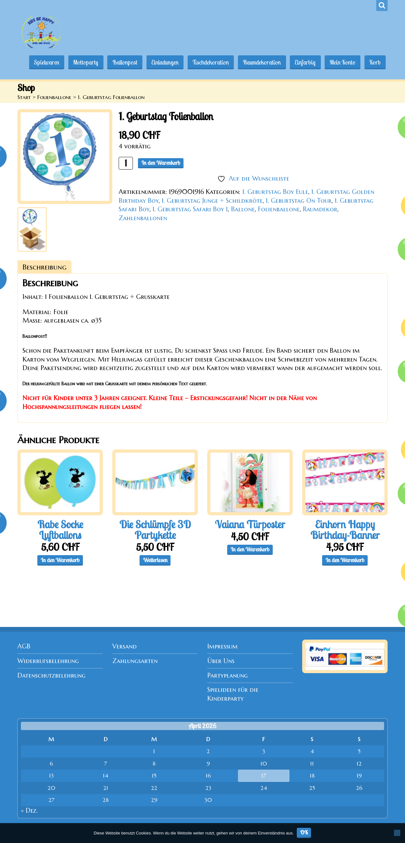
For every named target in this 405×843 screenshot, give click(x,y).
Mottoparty (81, 62)
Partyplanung (227, 675)
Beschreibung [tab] (44, 267)
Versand (124, 646)
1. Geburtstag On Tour (299, 201)
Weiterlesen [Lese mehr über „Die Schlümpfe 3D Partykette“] (155, 560)
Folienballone (54, 97)
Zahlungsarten (135, 661)
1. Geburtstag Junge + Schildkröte (212, 201)
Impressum (222, 646)
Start (24, 97)
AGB (23, 646)
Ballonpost (121, 62)
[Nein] (397, 833)
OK (304, 832)
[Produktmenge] (126, 163)
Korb (374, 62)
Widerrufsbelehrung (48, 661)
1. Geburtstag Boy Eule (275, 192)
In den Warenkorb (160, 162)
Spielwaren (41, 62)
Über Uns (220, 661)
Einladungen (161, 62)
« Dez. (29, 811)
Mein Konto (341, 62)
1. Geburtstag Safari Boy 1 (190, 209)
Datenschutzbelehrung (51, 675)
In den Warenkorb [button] (60, 560)
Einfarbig (303, 62)
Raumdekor (320, 209)
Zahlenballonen (143, 218)
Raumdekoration (260, 62)
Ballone (243, 209)
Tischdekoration (208, 62)
